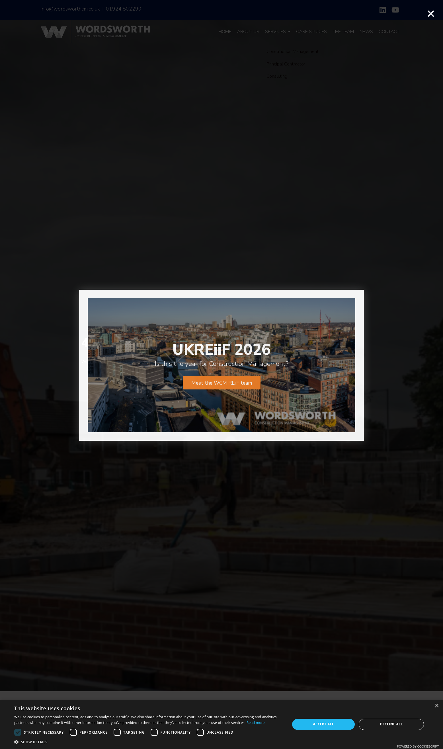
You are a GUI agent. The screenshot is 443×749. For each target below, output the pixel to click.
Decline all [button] (391, 724)
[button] (148, 742)
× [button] (436, 706)
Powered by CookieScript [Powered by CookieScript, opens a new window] (418, 746)
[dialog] (221, 724)
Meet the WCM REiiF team (221, 361)
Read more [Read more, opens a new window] (256, 722)
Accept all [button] (323, 724)
